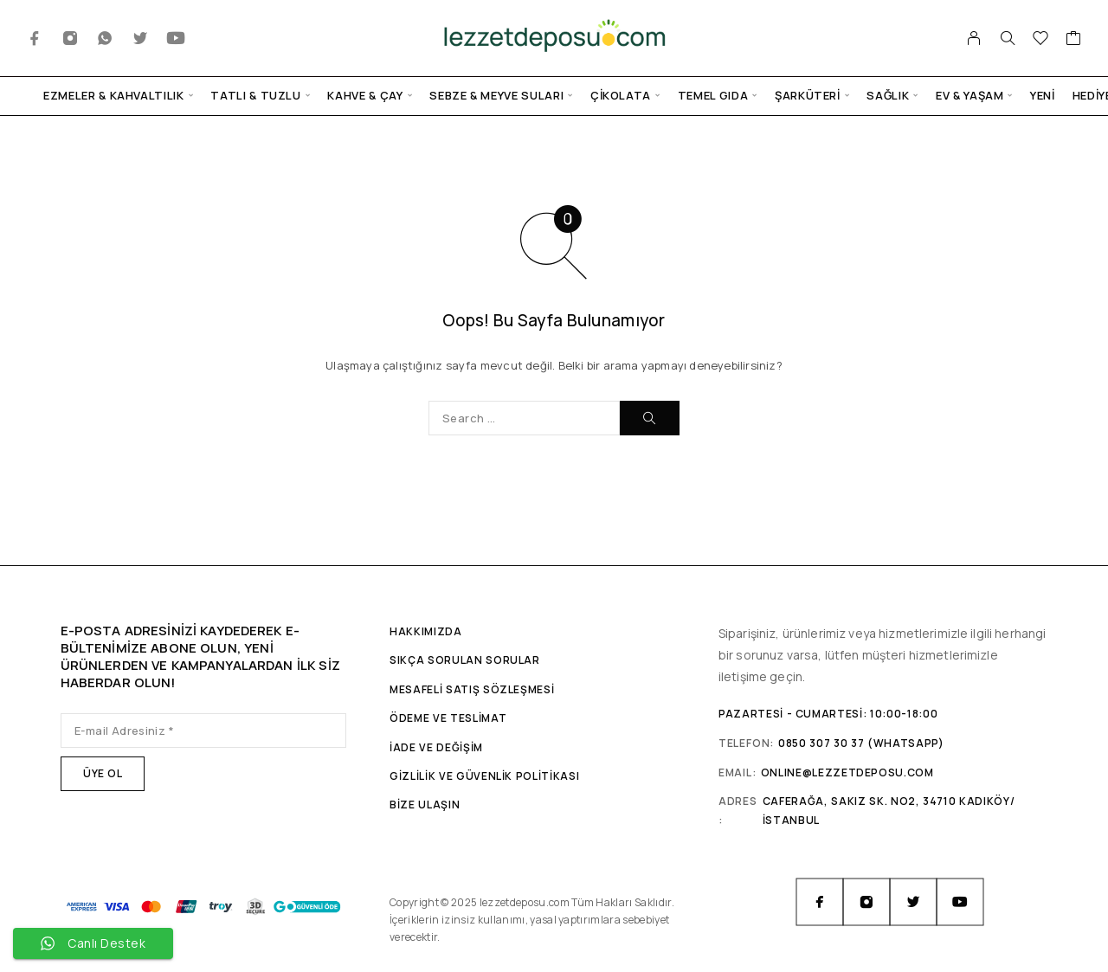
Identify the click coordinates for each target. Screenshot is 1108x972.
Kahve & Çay (365, 95)
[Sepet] (1074, 39)
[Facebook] (35, 38)
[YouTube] (176, 38)
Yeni (1042, 95)
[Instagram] (70, 38)
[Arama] (1007, 38)
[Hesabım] (974, 38)
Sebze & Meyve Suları (496, 95)
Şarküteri (808, 95)
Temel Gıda (713, 95)
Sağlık (887, 95)
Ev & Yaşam (970, 95)
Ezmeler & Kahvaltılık (113, 95)
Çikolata (620, 95)
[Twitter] (141, 38)
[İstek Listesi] (1041, 39)
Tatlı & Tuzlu (255, 95)
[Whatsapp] (105, 38)
